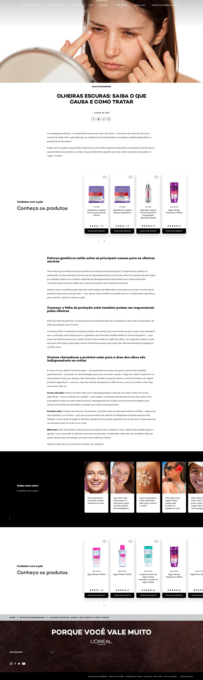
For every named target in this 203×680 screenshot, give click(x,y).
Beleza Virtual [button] (121, 5)
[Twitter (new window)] (19, 664)
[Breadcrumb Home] (13, 617)
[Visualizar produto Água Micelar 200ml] (96, 595)
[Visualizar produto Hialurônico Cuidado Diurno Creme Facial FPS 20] (96, 231)
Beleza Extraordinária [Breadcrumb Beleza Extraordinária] (101, 87)
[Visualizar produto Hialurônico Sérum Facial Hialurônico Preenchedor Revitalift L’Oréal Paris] (148, 231)
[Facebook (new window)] (15, 664)
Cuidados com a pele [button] (57, 5)
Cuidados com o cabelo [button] (31, 5)
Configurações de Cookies (133, 676)
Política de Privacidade (116, 676)
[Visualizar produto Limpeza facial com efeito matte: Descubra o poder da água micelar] (148, 595)
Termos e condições (170, 676)
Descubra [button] (103, 5)
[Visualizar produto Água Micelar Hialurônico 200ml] (174, 231)
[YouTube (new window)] (23, 664)
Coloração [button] (77, 5)
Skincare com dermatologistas (165, 5)
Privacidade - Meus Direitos (153, 676)
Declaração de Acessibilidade (97, 676)
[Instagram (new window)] (11, 663)
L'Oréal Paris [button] (139, 5)
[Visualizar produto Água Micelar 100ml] (122, 595)
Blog (91, 5)
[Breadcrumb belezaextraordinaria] (32, 617)
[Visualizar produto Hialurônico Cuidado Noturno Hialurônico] (122, 231)
